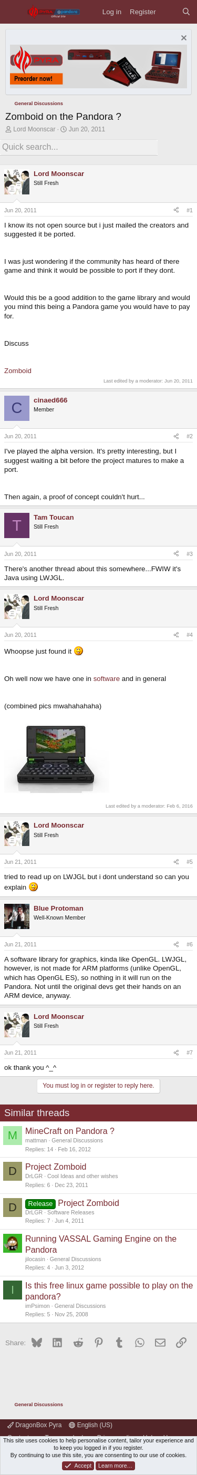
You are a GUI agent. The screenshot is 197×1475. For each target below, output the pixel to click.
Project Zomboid (56, 1166)
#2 (189, 436)
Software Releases (70, 1212)
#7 (189, 1052)
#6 (189, 944)
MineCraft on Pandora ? (70, 1131)
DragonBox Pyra (34, 1425)
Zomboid (18, 371)
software (107, 679)
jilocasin (35, 1259)
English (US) (90, 1425)
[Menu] (13, 12)
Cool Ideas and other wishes (82, 1176)
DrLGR (34, 1176)
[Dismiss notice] (182, 39)
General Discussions (77, 1140)
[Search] (186, 11)
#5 (189, 862)
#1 (189, 210)
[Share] (176, 210)
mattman (36, 1140)
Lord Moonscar (34, 129)
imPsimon (37, 1306)
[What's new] (169, 11)
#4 (189, 635)
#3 (189, 554)
